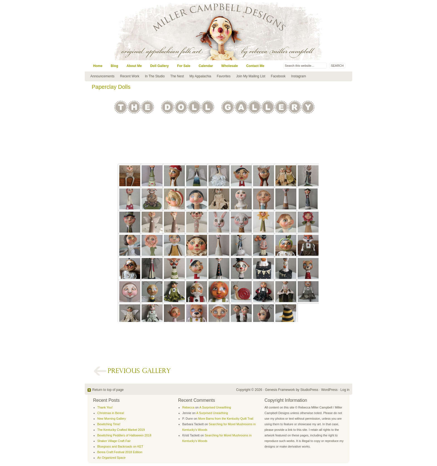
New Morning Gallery (111, 418)
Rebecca (188, 407)
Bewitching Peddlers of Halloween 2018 (124, 435)
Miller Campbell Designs (256, 30)
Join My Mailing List (250, 76)
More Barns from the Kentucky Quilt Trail (225, 418)
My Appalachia (200, 76)
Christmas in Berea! (110, 413)
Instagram (298, 76)
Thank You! (105, 407)
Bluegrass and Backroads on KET (120, 446)
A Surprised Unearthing (215, 407)
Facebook (278, 76)
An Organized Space (111, 457)
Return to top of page (108, 390)
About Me (134, 66)
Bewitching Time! (108, 424)
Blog (114, 66)
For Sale (183, 66)
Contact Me (255, 66)
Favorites (223, 76)
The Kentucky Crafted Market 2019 (121, 429)
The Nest (177, 76)
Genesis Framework (280, 390)
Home (97, 66)
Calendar (206, 66)
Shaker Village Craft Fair (114, 441)
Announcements (102, 76)
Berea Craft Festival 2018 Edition (119, 452)
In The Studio (155, 76)
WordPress (329, 390)
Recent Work (129, 76)
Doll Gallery (159, 66)
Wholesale (229, 66)
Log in (344, 390)
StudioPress (309, 390)
